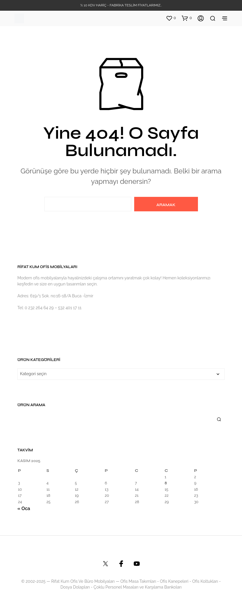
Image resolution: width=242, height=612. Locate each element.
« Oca (23, 508)
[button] (171, 18)
